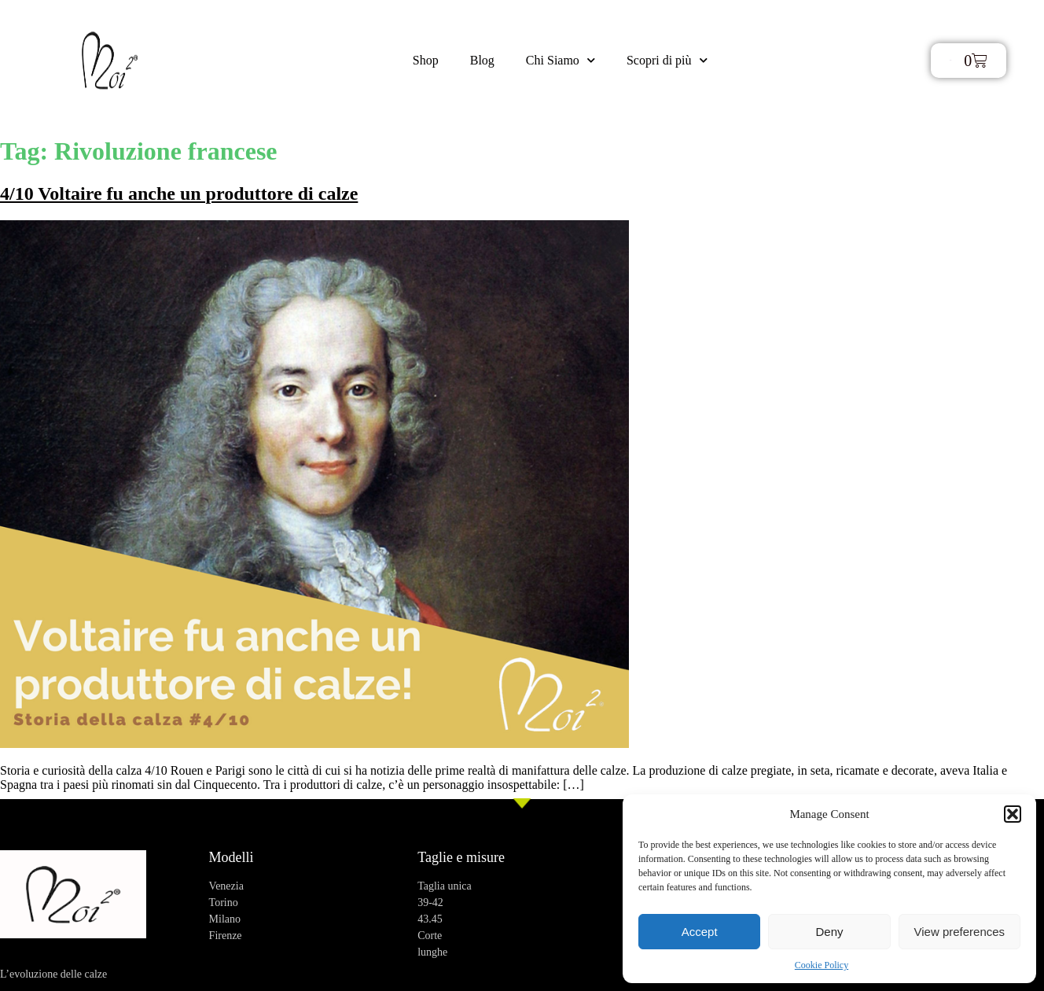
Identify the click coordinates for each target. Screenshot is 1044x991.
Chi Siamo (560, 60)
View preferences (959, 931)
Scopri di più (667, 60)
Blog (482, 60)
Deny (829, 931)
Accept (700, 931)
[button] (1012, 814)
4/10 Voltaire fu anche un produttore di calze (179, 193)
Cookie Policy (821, 965)
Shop (426, 60)
